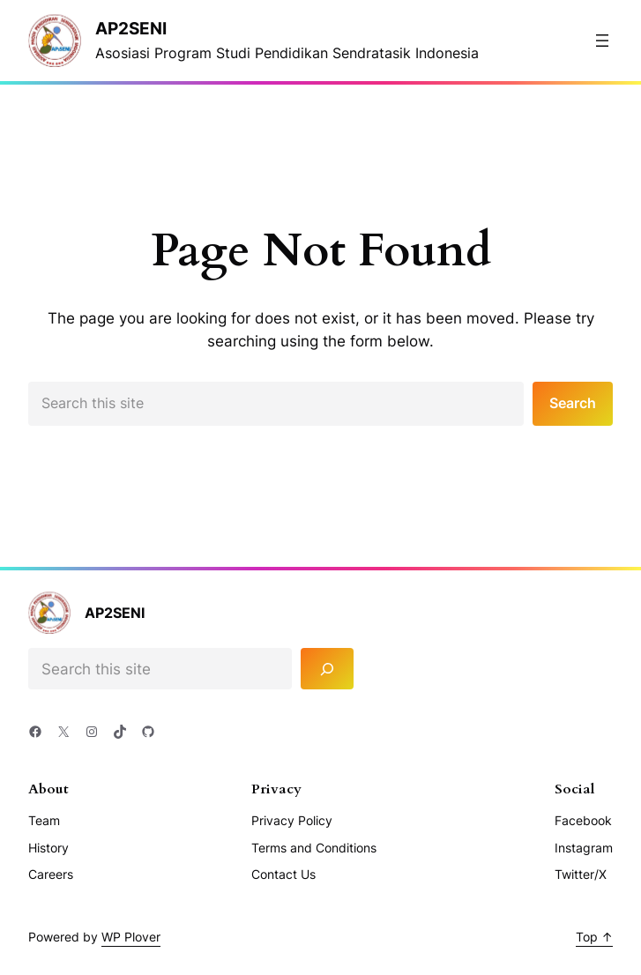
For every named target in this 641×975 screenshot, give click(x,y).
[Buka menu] (602, 40)
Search (572, 403)
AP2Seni (131, 28)
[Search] (327, 668)
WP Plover (130, 936)
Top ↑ (594, 936)
